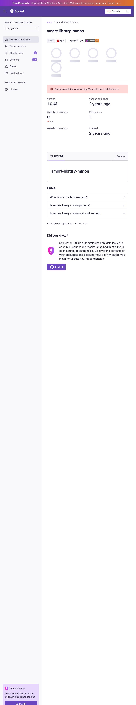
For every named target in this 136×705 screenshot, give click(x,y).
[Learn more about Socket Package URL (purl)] (81, 41)
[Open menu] (4, 11)
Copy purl (73, 40)
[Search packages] (118, 11)
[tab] (57, 156)
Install (56, 267)
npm (49, 22)
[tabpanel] (87, 171)
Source (121, 156)
